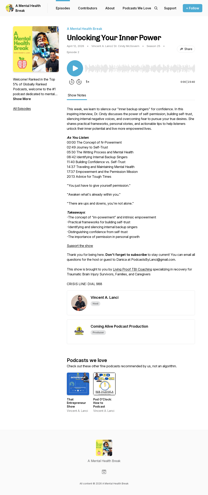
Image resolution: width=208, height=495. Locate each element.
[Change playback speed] (87, 82)
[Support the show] (170, 8)
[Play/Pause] (75, 68)
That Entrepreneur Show (76, 403)
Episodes (63, 8)
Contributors (87, 8)
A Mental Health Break (28, 8)
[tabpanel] (131, 198)
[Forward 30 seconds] (79, 82)
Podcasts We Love (137, 8)
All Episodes (22, 109)
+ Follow (192, 8)
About (110, 8)
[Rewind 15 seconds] (72, 82)
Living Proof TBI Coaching (132, 269)
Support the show (80, 246)
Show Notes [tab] (77, 95)
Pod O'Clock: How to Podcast (102, 403)
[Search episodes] (156, 8)
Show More (22, 99)
